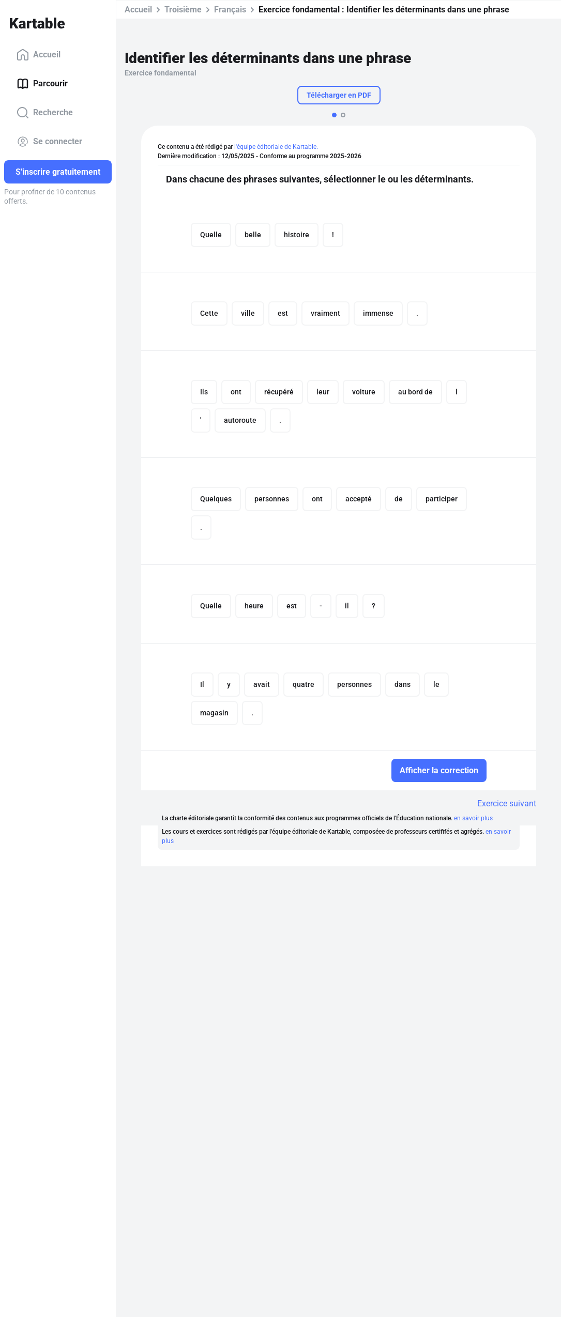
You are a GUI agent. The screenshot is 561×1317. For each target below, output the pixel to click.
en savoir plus (473, 818)
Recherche (45, 112)
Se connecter (49, 141)
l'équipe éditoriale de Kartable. (276, 146)
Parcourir (42, 84)
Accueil (38, 55)
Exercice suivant (506, 803)
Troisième (183, 9)
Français (230, 9)
